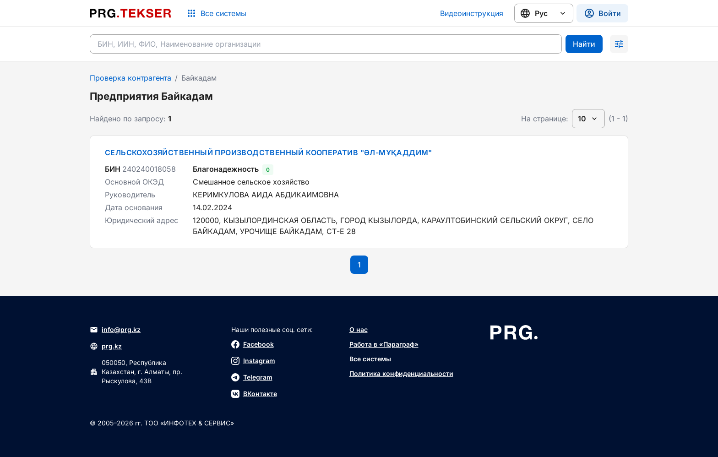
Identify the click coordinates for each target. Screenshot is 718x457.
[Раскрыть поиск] (619, 44)
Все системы (370, 359)
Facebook (252, 344)
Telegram (251, 377)
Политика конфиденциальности (401, 373)
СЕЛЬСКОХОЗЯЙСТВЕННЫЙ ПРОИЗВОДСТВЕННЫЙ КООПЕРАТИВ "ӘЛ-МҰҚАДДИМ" (268, 152)
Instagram (253, 361)
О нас (358, 329)
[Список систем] (216, 13)
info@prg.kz (115, 330)
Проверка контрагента (130, 77)
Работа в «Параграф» (384, 344)
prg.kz (106, 346)
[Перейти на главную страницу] (130, 13)
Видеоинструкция (471, 13)
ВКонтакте (254, 394)
